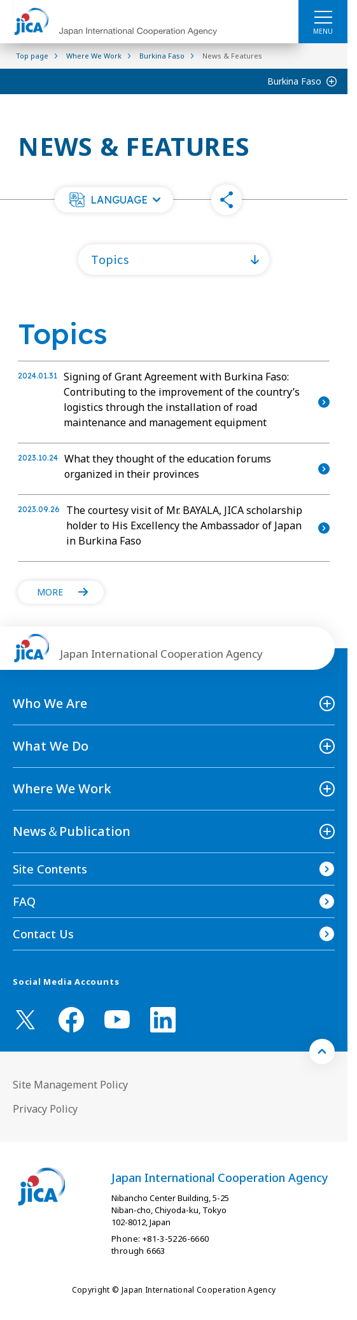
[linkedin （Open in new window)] (163, 1019)
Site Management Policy (70, 1085)
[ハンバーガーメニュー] (323, 16)
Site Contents (50, 869)
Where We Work (62, 788)
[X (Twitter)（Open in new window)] (25, 1020)
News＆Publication (71, 831)
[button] (114, 199)
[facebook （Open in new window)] (71, 1019)
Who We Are (50, 703)
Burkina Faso (294, 81)
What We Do (50, 745)
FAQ (24, 901)
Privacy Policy (45, 1109)
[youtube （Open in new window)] (117, 1019)
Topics (110, 259)
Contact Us (43, 933)
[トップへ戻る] (322, 1051)
